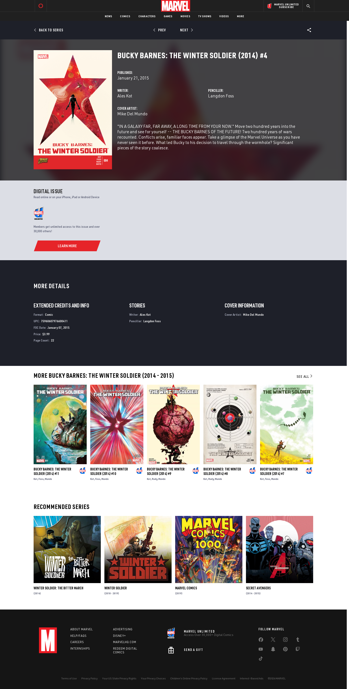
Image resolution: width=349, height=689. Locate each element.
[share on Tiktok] (261, 659)
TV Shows (204, 16)
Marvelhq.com (124, 642)
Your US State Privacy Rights (119, 678)
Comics (125, 16)
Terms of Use (69, 678)
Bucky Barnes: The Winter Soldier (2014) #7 (279, 471)
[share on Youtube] (261, 650)
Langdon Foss (221, 95)
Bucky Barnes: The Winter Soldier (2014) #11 (52, 471)
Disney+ (119, 635)
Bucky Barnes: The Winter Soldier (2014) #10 (109, 471)
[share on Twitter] (273, 640)
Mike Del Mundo (132, 113)
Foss (41, 479)
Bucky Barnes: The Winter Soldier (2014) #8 (222, 471)
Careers (77, 642)
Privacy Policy (89, 678)
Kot (35, 479)
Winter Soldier (115, 588)
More (240, 16)
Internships (80, 648)
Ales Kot (124, 95)
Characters (147, 16)
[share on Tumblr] (297, 640)
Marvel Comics (186, 588)
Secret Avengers (258, 588)
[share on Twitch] (297, 650)
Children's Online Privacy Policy (188, 678)
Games (168, 16)
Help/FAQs (78, 635)
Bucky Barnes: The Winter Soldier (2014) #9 (166, 471)
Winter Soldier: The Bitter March (58, 588)
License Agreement (223, 678)
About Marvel (81, 629)
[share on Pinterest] (285, 650)
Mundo (48, 479)
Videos (224, 16)
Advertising (123, 629)
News (108, 16)
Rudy (154, 479)
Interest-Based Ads (251, 678)
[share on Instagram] (285, 640)
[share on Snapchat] (273, 650)
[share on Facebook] (261, 640)
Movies (185, 16)
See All (305, 376)
